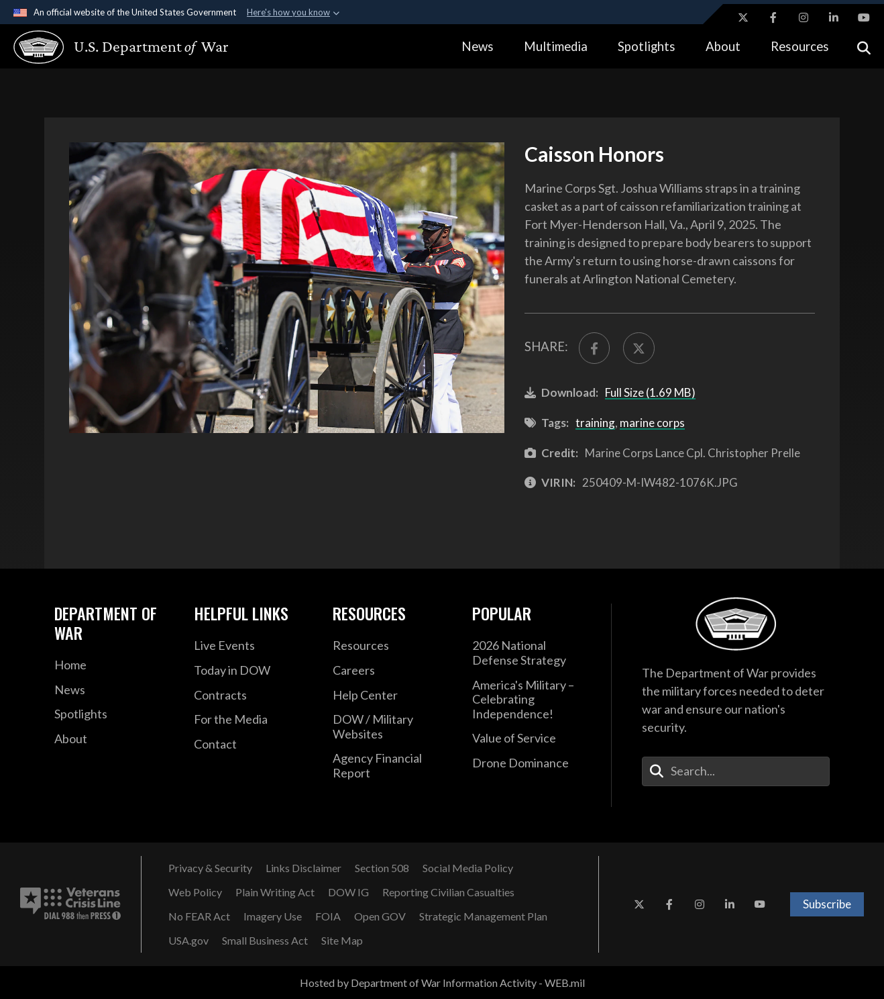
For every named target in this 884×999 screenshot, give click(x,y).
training (595, 423)
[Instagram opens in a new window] (803, 17)
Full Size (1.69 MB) (650, 392)
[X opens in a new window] (743, 17)
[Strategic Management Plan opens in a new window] (483, 916)
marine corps (652, 423)
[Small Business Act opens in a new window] (265, 941)
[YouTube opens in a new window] (864, 17)
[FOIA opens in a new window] (328, 916)
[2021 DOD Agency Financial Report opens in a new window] (392, 765)
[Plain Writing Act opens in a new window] (275, 892)
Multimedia (556, 46)
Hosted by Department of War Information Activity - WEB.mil (442, 982)
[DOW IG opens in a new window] (348, 892)
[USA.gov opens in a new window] (188, 941)
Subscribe (827, 904)
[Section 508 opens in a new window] (382, 868)
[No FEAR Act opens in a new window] (199, 916)
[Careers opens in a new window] (392, 670)
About (723, 46)
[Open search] (864, 46)
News (477, 46)
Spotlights (646, 46)
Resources (800, 46)
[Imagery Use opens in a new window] (273, 916)
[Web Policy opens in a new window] (195, 892)
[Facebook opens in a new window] (773, 17)
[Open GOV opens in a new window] (379, 916)
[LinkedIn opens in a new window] (834, 17)
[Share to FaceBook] (594, 348)
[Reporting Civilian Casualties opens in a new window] (448, 892)
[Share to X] (639, 348)
